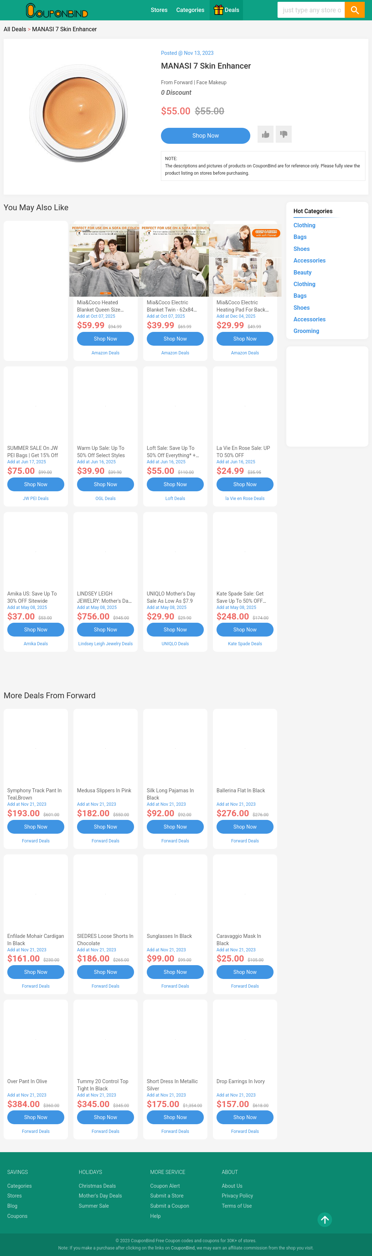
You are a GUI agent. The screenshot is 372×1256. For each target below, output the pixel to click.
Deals (226, 9)
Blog (12, 1206)
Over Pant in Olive (27, 1081)
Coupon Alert (165, 1186)
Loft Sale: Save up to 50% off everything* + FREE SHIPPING (171, 455)
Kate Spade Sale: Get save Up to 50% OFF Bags (240, 601)
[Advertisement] (35, 289)
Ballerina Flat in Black (241, 790)
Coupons (17, 1216)
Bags (300, 236)
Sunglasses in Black (169, 936)
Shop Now (206, 135)
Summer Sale (94, 1206)
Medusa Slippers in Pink (104, 790)
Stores (159, 10)
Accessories (310, 260)
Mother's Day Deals (100, 1196)
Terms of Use (237, 1206)
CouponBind (183, 1248)
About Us (232, 1186)
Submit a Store (167, 1196)
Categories (190, 10)
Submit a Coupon (169, 1206)
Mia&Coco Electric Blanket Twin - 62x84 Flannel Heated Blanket (173, 310)
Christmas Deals (97, 1186)
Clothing (304, 225)
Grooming (306, 331)
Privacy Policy (237, 1196)
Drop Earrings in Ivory (241, 1081)
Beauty (303, 272)
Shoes (302, 248)
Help (155, 1216)
